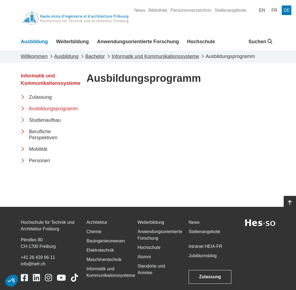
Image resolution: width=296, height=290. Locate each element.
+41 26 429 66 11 (38, 257)
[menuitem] (139, 10)
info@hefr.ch (33, 264)
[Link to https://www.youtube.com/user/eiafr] (61, 277)
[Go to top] (290, 203)
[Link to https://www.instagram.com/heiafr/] (48, 277)
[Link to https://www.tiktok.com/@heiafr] (74, 277)
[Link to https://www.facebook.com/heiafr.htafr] (24, 277)
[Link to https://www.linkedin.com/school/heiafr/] (36, 277)
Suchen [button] (260, 41)
